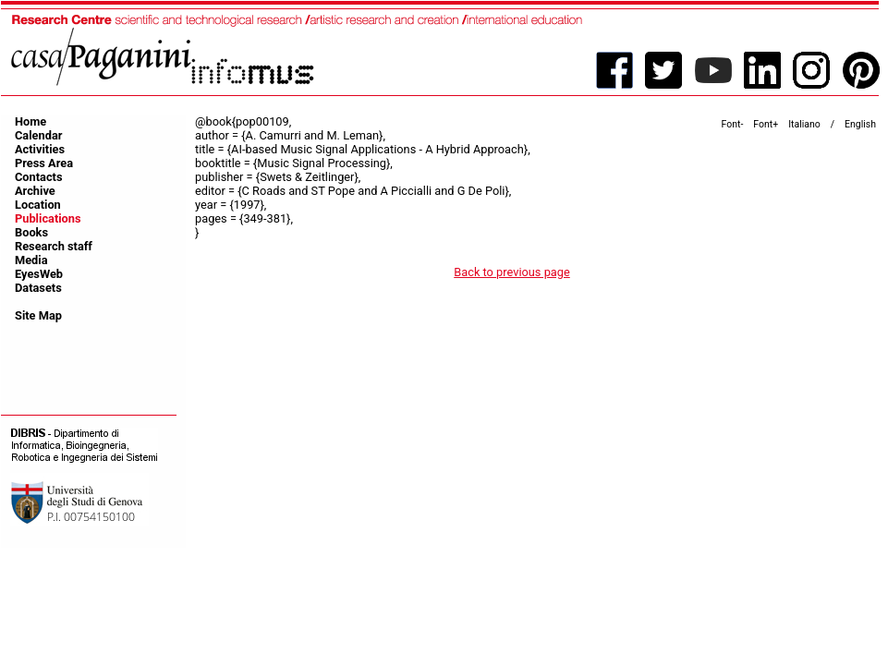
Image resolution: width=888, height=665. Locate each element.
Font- (733, 124)
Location (38, 205)
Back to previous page (512, 272)
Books (31, 232)
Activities (40, 149)
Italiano (804, 124)
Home (30, 121)
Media (31, 260)
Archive (35, 191)
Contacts (39, 177)
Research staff (53, 246)
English (860, 124)
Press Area (44, 163)
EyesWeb (39, 274)
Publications (48, 218)
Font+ (765, 124)
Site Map (38, 315)
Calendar (38, 135)
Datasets (38, 288)
